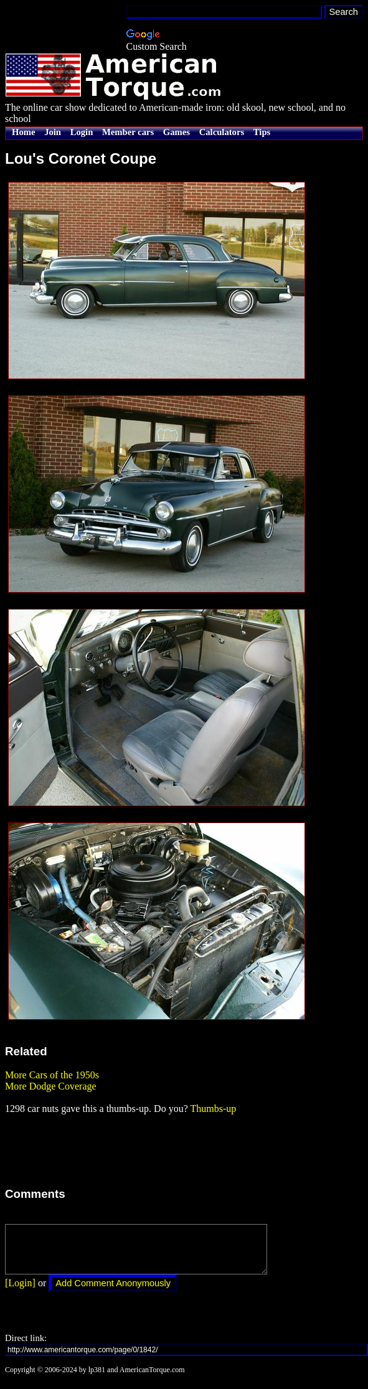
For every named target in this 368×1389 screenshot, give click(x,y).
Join (52, 132)
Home (23, 132)
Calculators (221, 132)
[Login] (20, 1292)
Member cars (128, 132)
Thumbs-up (213, 1108)
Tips (261, 132)
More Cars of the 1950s (52, 1075)
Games (176, 132)
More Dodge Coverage (51, 1086)
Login (81, 132)
